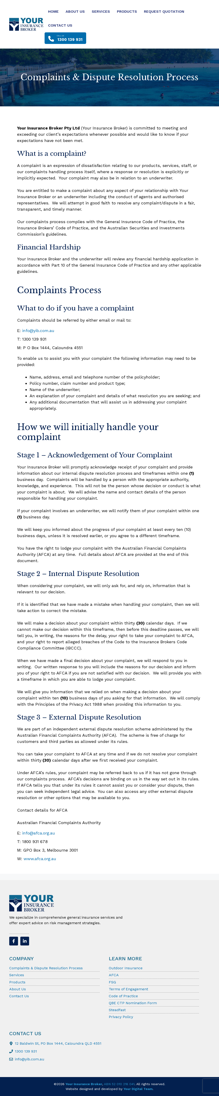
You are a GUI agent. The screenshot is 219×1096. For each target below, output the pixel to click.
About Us (75, 11)
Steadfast (117, 1010)
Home (53, 11)
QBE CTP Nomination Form (133, 1003)
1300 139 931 (26, 1051)
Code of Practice (123, 996)
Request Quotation (164, 11)
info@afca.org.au (38, 833)
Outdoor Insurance (126, 968)
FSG (112, 982)
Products (127, 11)
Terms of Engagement (128, 989)
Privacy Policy (121, 1017)
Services (101, 11)
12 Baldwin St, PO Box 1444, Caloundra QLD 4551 (58, 1043)
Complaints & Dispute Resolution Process (46, 968)
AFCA (114, 975)
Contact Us (60, 25)
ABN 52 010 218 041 (119, 1084)
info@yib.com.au (38, 330)
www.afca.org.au (40, 858)
